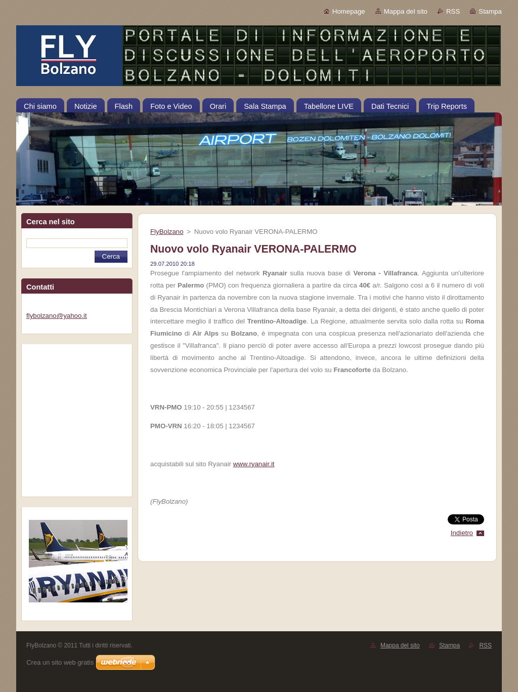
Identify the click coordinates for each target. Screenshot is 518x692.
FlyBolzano (167, 231)
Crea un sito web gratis (60, 662)
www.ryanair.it (254, 464)
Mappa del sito (405, 11)
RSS (453, 11)
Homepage (348, 11)
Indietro (462, 533)
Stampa (490, 11)
